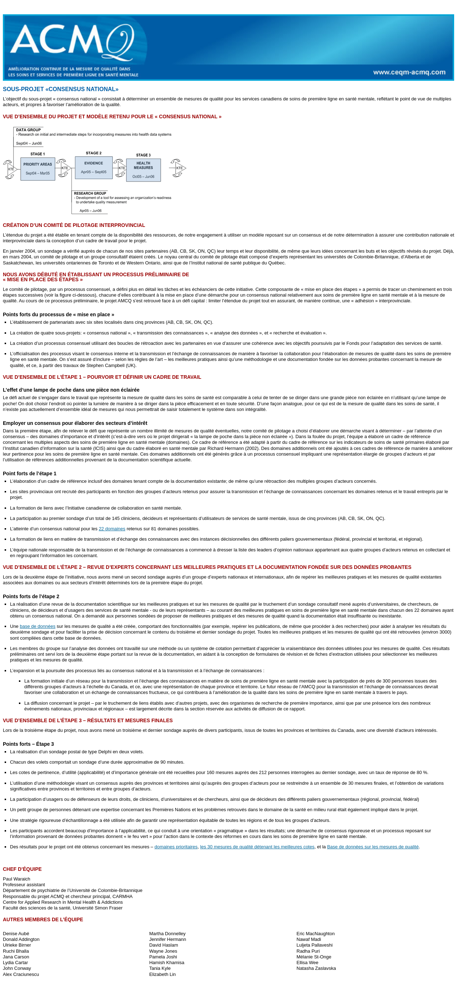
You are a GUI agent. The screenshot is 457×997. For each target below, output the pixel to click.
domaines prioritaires (176, 846)
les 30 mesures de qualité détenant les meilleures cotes (257, 846)
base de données (37, 626)
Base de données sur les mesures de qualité (373, 846)
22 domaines (112, 528)
